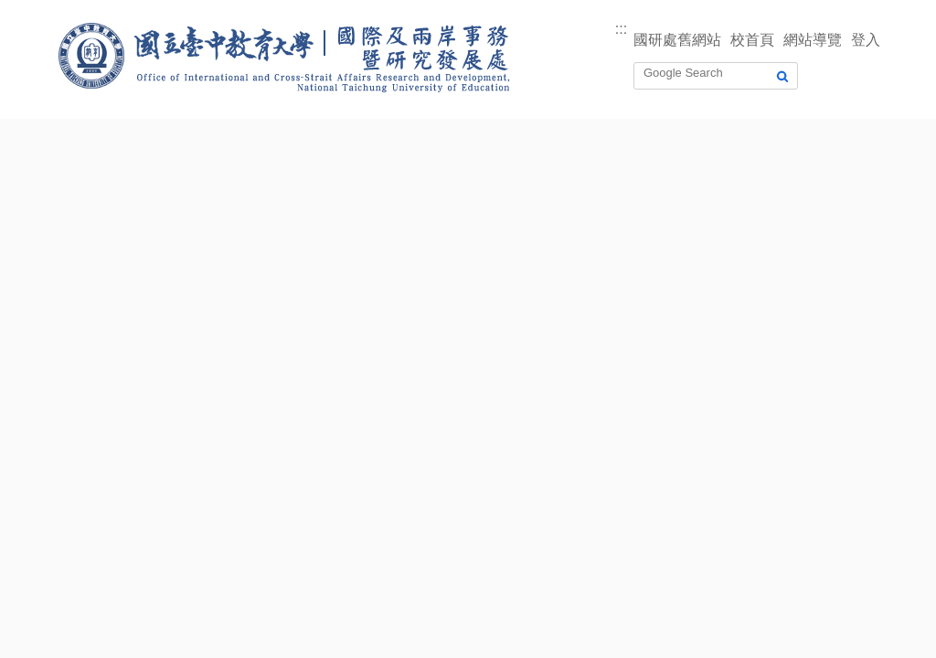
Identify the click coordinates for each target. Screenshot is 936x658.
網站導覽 (812, 40)
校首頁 (752, 40)
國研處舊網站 (677, 40)
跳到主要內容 (44, 10)
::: (621, 29)
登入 (865, 40)
